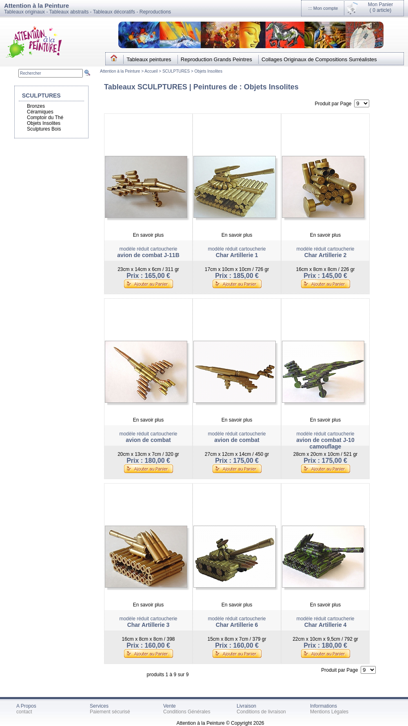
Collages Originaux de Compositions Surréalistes (319, 59)
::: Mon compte (323, 8)
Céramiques (40, 112)
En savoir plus (148, 235)
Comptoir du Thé (45, 117)
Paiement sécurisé (110, 712)
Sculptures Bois (44, 129)
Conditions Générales (186, 712)
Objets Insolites (208, 71)
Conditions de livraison (261, 712)
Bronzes (36, 106)
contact (24, 712)
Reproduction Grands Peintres (216, 59)
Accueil (151, 71)
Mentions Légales (329, 712)
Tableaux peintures (148, 59)
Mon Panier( (380, 7)
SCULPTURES (176, 71)
